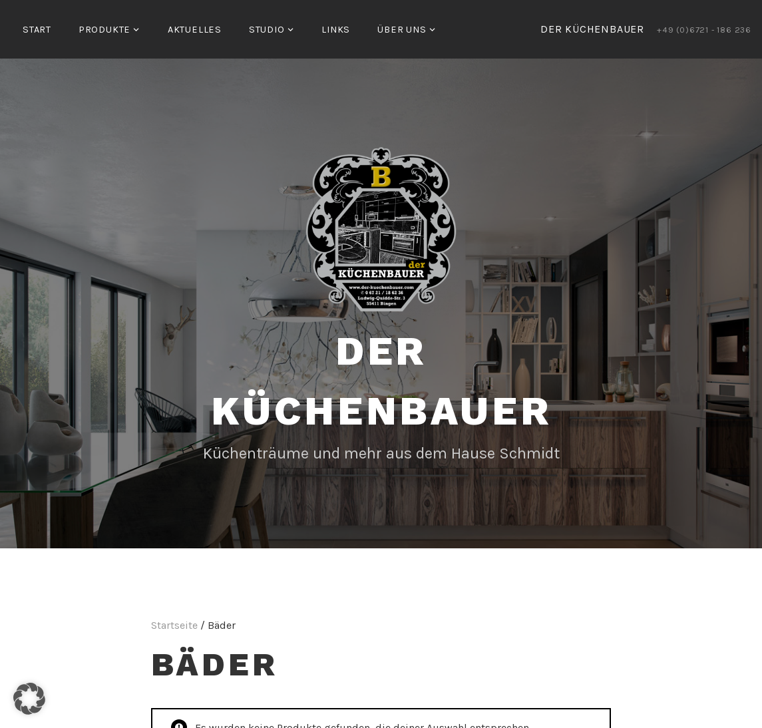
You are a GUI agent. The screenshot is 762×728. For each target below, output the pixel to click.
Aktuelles (195, 29)
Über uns (401, 29)
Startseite (174, 625)
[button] (29, 698)
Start (37, 29)
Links (335, 29)
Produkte (104, 29)
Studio (267, 29)
